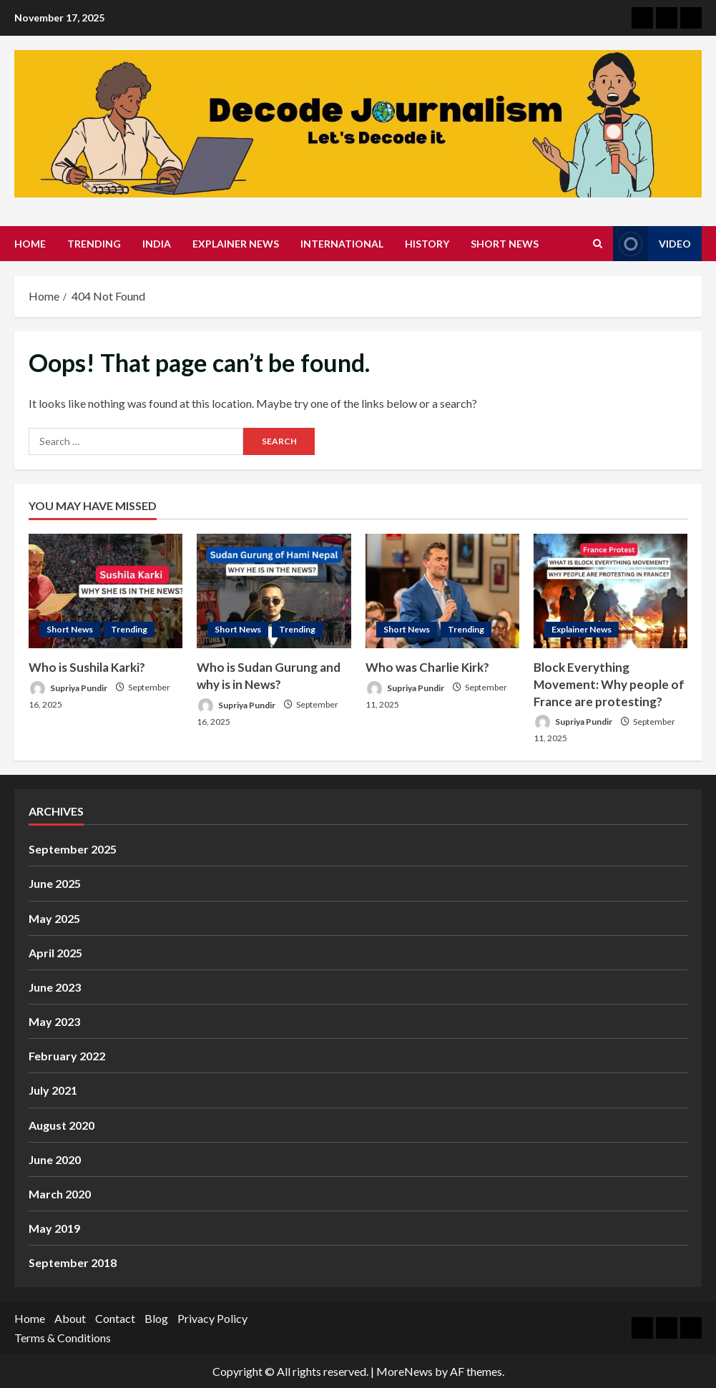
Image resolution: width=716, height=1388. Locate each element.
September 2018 (73, 1262)
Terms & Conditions (62, 1337)
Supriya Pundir (68, 689)
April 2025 (55, 952)
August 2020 (61, 1125)
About (70, 1318)
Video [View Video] (652, 243)
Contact (115, 1318)
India (156, 244)
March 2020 (60, 1194)
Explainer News (235, 244)
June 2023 (55, 987)
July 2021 (53, 1090)
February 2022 (67, 1055)
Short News (505, 244)
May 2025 (54, 918)
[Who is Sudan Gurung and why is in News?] (273, 591)
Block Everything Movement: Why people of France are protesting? (609, 684)
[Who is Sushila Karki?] (105, 591)
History (427, 244)
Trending (94, 244)
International (341, 244)
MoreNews (404, 1371)
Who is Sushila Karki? (87, 667)
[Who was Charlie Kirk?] (442, 591)
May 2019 (54, 1228)
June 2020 (55, 1159)
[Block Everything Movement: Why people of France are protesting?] (610, 591)
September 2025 (73, 849)
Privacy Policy (212, 1318)
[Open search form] (597, 244)
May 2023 (54, 1021)
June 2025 (55, 883)
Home (30, 244)
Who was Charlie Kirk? (427, 667)
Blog (156, 1318)
